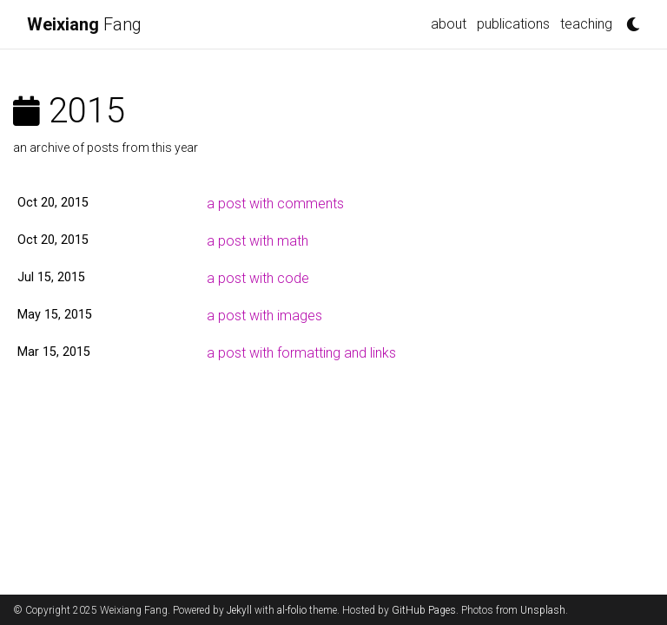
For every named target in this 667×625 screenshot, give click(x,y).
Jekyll (239, 610)
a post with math (257, 241)
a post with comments (275, 203)
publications (513, 24)
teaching (586, 24)
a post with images (264, 315)
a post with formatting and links (301, 353)
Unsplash (542, 610)
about (448, 24)
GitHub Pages (424, 610)
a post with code (258, 278)
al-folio (292, 610)
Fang (84, 24)
